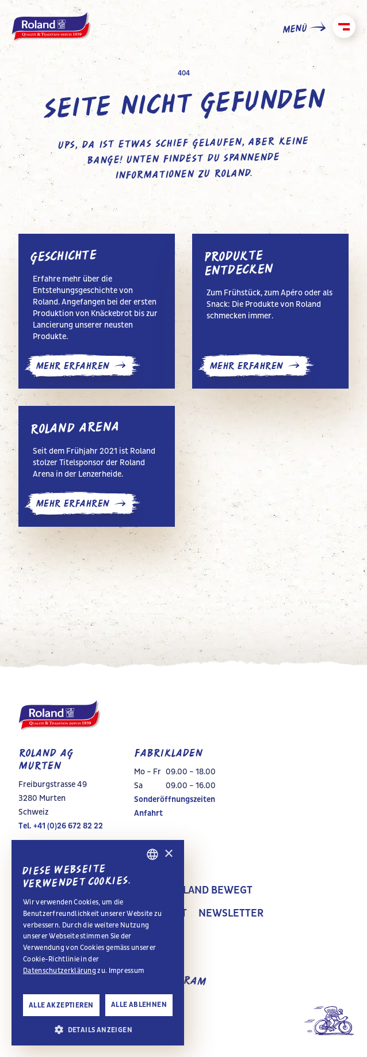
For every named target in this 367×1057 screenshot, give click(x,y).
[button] (98, 1029)
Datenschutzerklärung (59, 971)
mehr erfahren (82, 365)
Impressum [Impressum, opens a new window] (127, 971)
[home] (52, 27)
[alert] (98, 942)
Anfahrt (148, 813)
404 (184, 73)
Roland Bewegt (211, 890)
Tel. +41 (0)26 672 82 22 (60, 826)
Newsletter (230, 913)
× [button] (168, 854)
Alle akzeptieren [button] (61, 1005)
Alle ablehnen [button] (139, 1005)
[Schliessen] (343, 26)
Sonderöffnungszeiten (174, 799)
